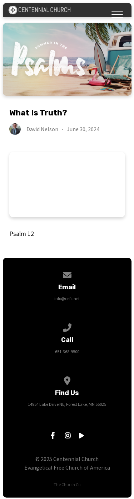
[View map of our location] (67, 379)
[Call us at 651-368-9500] (67, 326)
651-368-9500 (67, 351)
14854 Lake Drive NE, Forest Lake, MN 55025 (67, 404)
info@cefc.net (67, 298)
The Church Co (67, 484)
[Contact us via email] (67, 273)
